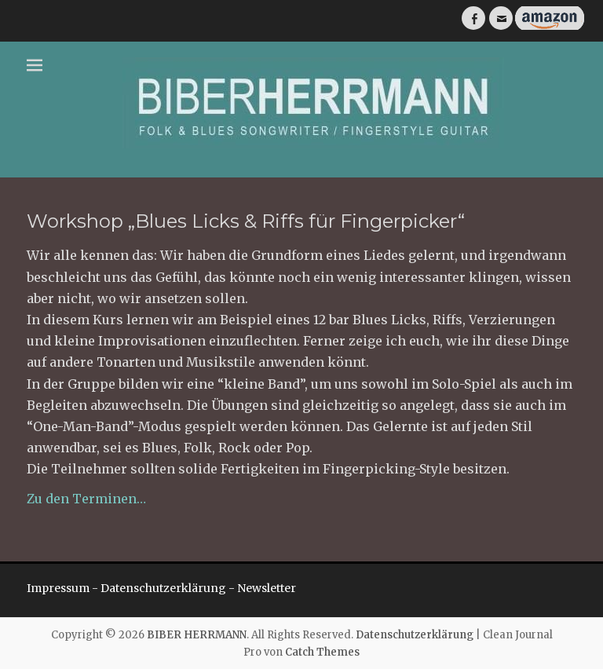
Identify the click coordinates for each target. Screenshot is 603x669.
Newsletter (266, 588)
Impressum (58, 588)
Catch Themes (322, 652)
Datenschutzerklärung (163, 588)
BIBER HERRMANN (197, 635)
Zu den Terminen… (86, 498)
